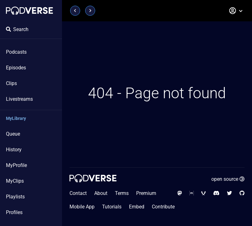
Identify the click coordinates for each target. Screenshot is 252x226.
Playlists (15, 197)
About (100, 193)
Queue (13, 134)
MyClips (15, 181)
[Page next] (90, 11)
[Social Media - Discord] (216, 193)
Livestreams (19, 99)
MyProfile (16, 165)
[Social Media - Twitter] (229, 193)
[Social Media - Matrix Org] (191, 193)
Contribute (163, 207)
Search (17, 29)
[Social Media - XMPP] (203, 193)
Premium (146, 193)
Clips (11, 83)
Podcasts (16, 52)
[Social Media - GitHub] (241, 193)
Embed (136, 207)
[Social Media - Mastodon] (179, 193)
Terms (122, 193)
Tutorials (111, 207)
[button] (236, 11)
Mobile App (82, 207)
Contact (78, 193)
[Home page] (29, 10)
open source (227, 179)
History (14, 150)
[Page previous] (75, 11)
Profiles (14, 212)
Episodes (16, 68)
